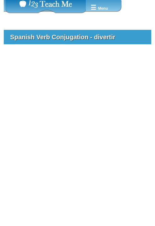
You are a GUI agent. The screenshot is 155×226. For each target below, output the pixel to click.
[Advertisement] (77, 96)
